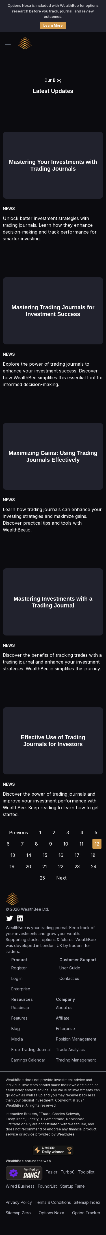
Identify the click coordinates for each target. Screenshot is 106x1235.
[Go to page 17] (77, 855)
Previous (18, 832)
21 (44, 866)
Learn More (53, 25)
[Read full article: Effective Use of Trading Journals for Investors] (53, 732)
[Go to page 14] (29, 855)
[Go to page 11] (81, 843)
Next (61, 878)
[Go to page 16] (61, 855)
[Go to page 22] (61, 866)
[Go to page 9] (50, 843)
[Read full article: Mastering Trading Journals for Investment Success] (53, 302)
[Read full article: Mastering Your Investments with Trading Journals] (53, 157)
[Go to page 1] (40, 832)
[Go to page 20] (28, 866)
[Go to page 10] (66, 843)
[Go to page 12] (97, 843)
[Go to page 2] (54, 832)
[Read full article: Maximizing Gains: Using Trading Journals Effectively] (53, 448)
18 (93, 855)
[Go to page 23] (77, 866)
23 (77, 866)
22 (60, 866)
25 (42, 878)
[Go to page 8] (36, 843)
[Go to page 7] (22, 843)
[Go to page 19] (12, 866)
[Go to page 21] (44, 866)
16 (61, 855)
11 (81, 844)
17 (77, 855)
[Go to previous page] (18, 832)
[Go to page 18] (93, 855)
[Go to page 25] (42, 877)
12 (97, 844)
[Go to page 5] (96, 832)
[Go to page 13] (12, 855)
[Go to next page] (61, 877)
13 (12, 855)
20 (28, 866)
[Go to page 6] (8, 843)
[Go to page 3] (67, 832)
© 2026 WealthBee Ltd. (27, 909)
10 (65, 844)
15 (45, 855)
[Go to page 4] (82, 832)
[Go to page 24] (94, 866)
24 (94, 866)
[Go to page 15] (45, 855)
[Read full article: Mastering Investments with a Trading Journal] (53, 593)
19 (12, 866)
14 (28, 855)
